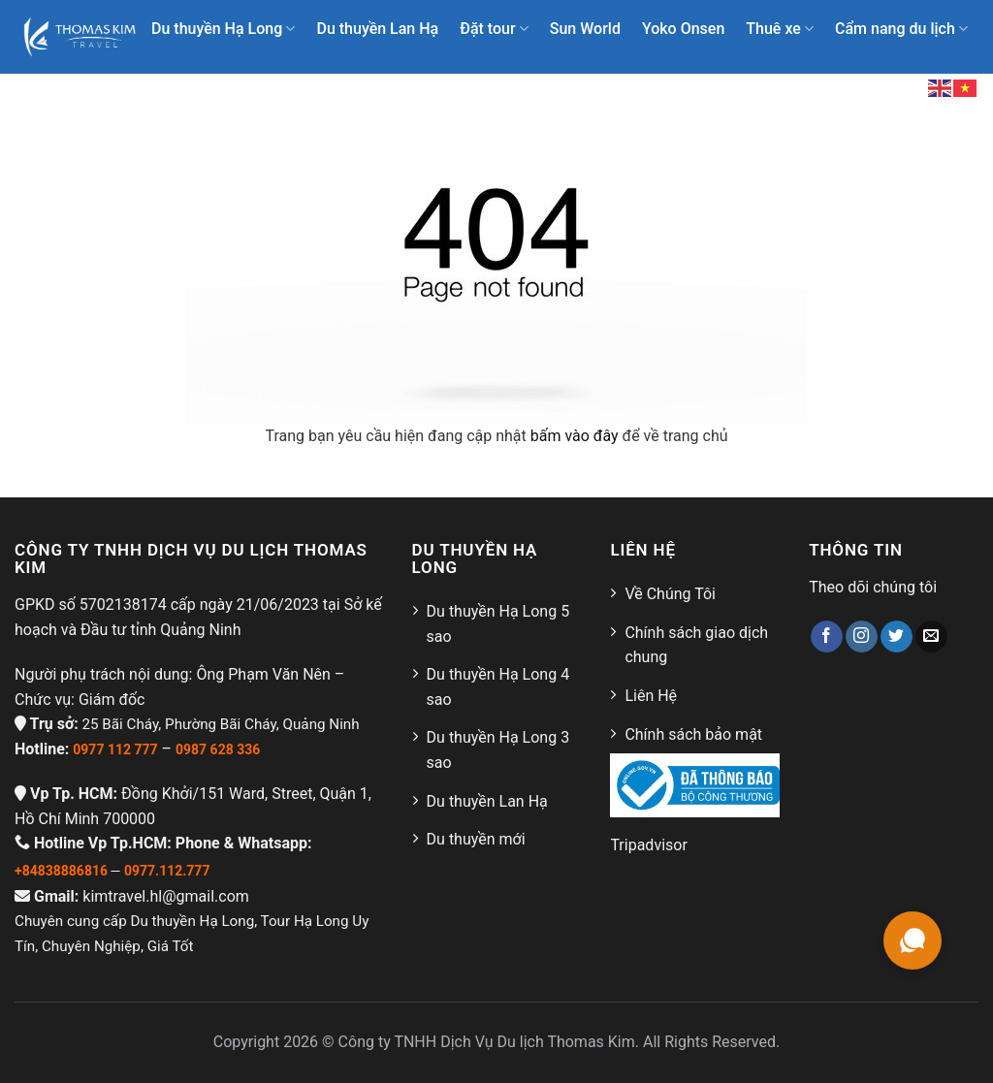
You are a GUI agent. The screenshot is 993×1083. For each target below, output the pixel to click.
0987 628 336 (218, 749)
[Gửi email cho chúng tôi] (931, 637)
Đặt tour (494, 29)
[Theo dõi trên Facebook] (827, 637)
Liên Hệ (651, 695)
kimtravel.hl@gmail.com (165, 896)
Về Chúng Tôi (670, 594)
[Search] (897, 87)
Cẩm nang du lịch (901, 29)
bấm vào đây (574, 436)
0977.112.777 (166, 870)
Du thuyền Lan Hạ (377, 28)
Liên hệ (842, 87)
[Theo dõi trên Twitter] (897, 637)
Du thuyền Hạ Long (223, 29)
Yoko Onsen (683, 28)
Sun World (585, 28)
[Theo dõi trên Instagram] (862, 637)
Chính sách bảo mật (693, 734)
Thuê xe (780, 29)
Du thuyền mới (476, 839)
